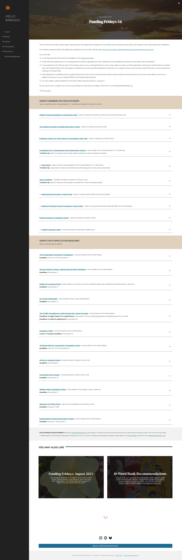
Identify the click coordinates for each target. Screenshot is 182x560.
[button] (179, 3)
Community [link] (9, 46)
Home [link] (7, 32)
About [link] (7, 36)
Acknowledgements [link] (12, 56)
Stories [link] (7, 41)
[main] (105, 20)
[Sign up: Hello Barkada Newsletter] (105, 545)
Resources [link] (9, 51)
